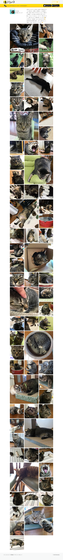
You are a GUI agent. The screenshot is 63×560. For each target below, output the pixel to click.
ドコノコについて (7, 554)
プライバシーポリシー (18, 554)
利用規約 (12, 554)
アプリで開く (56, 2)
